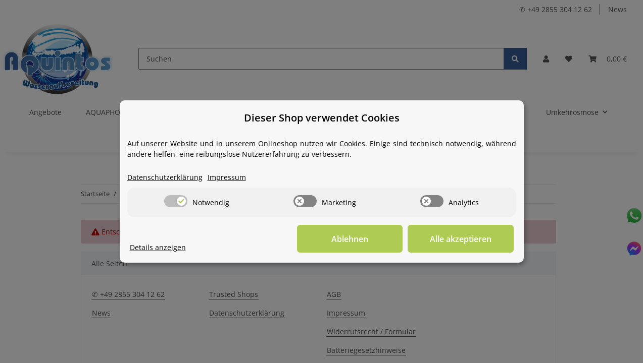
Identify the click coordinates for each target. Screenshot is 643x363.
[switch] (175, 201)
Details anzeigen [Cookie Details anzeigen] (158, 247)
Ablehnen (356, 239)
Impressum (227, 177)
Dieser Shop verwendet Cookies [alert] (322, 118)
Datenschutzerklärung (165, 177)
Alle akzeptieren (463, 239)
